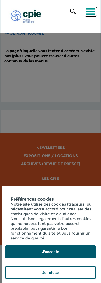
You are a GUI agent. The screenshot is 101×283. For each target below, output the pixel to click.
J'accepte (50, 252)
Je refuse (50, 272)
